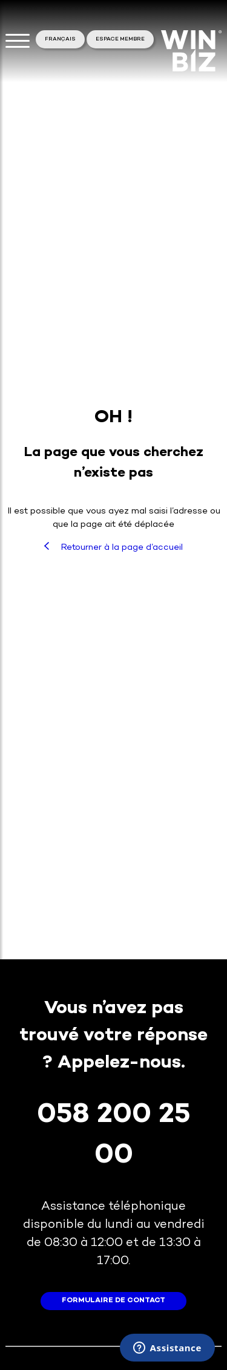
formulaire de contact (113, 1301)
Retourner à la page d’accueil (113, 547)
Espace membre (120, 39)
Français (60, 39)
